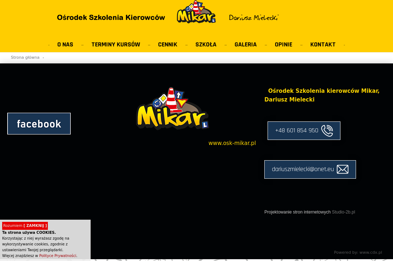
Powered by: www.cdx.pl (358, 252)
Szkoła (205, 44)
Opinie (283, 44)
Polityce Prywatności (57, 256)
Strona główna (25, 57)
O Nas (65, 44)
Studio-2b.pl (343, 212)
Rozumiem (25, 226)
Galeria (246, 44)
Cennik (167, 44)
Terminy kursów (115, 44)
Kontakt (323, 44)
